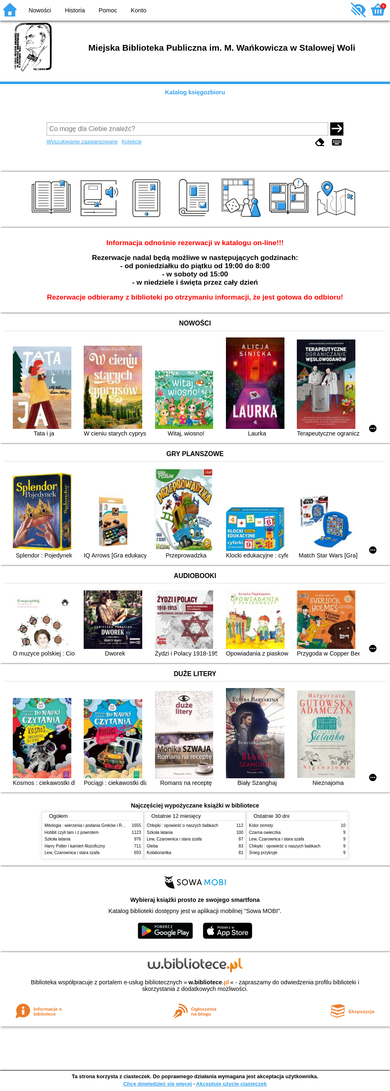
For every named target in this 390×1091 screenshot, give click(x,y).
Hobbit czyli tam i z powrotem (72, 832)
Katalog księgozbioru (195, 92)
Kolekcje (131, 141)
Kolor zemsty (261, 825)
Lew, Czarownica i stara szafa (72, 852)
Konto (138, 10)
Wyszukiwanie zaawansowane (82, 141)
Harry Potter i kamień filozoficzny (75, 846)
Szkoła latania (57, 839)
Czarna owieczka (265, 832)
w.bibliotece (208, 982)
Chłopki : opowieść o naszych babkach (182, 825)
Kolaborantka (159, 852)
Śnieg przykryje (263, 852)
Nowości (40, 10)
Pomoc (108, 10)
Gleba (152, 846)
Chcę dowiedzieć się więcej (157, 1084)
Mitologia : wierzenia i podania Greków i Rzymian (90, 825)
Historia (75, 10)
